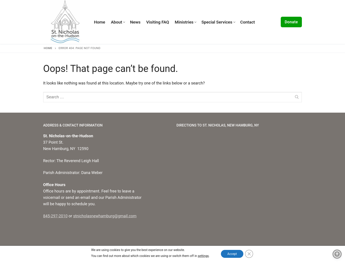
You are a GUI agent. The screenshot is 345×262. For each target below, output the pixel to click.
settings (203, 256)
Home (48, 48)
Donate (291, 22)
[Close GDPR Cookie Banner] (249, 254)
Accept (232, 254)
